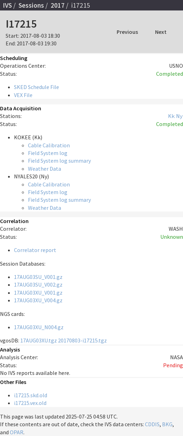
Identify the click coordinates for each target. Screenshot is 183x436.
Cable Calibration (49, 145)
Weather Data (44, 168)
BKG (167, 424)
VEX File (23, 94)
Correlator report (35, 249)
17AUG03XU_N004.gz (39, 327)
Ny (179, 115)
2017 (58, 5)
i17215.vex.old (30, 402)
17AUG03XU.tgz (38, 340)
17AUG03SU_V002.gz (38, 284)
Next (161, 31)
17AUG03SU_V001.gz (38, 276)
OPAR (16, 432)
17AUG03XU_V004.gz (38, 300)
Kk (171, 115)
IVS (7, 5)
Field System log (47, 152)
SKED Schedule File (36, 86)
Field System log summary (59, 160)
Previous (127, 31)
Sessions (31, 5)
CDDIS (152, 424)
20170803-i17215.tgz (82, 340)
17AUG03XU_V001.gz (38, 292)
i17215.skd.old (30, 395)
